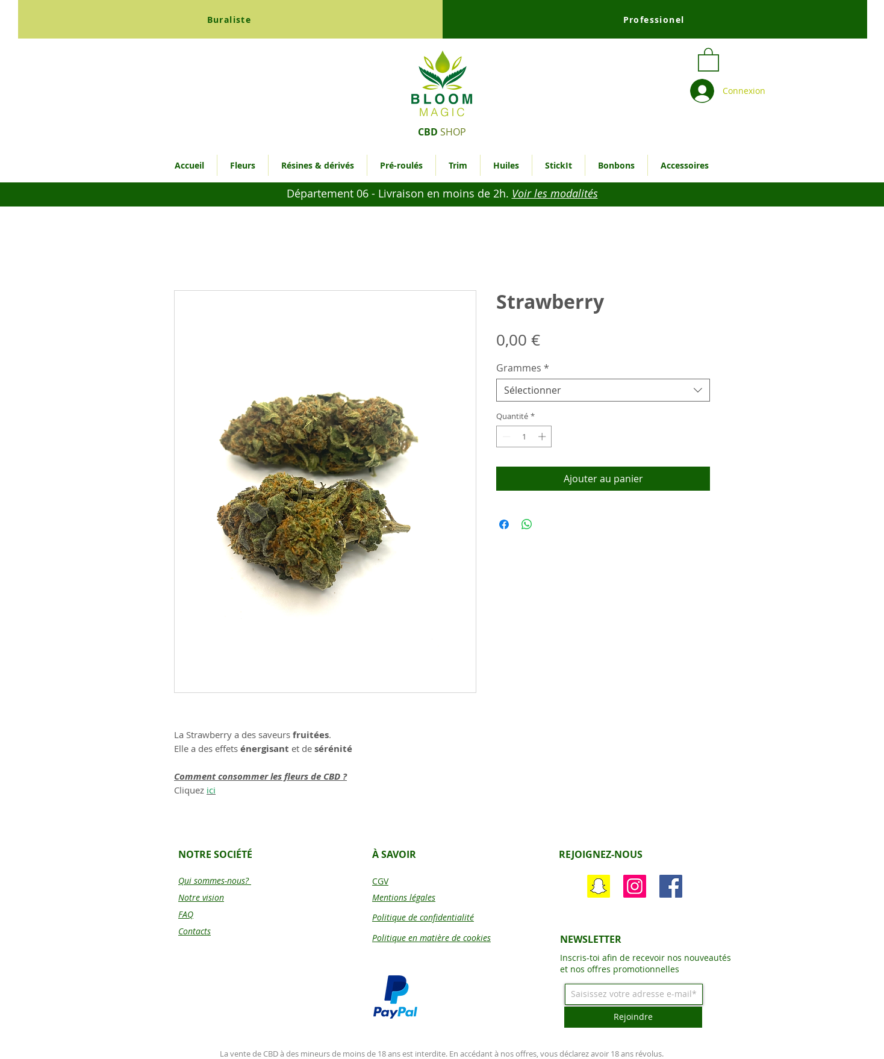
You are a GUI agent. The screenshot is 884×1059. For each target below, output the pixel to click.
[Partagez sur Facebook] (504, 524)
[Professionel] (655, 19)
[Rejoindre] (633, 1017)
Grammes (522, 368)
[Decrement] (505, 436)
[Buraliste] (230, 19)
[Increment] (543, 436)
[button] (708, 59)
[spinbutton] (524, 436)
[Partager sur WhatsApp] (527, 524)
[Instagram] (634, 886)
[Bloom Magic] (670, 886)
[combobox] (603, 390)
